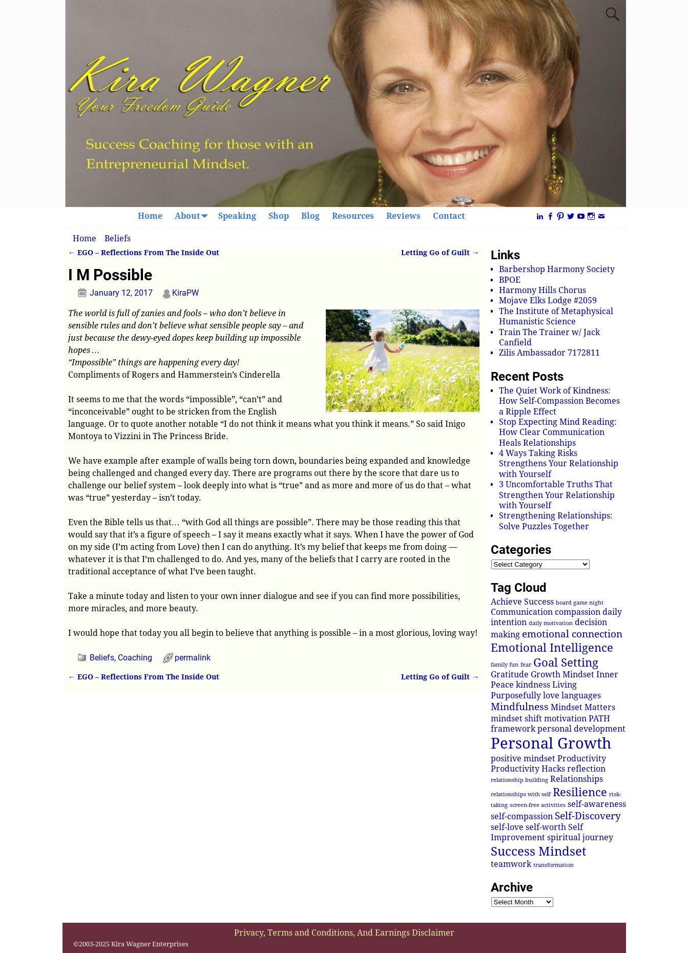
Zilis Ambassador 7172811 (549, 353)
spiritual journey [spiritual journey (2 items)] (580, 837)
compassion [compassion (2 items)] (577, 612)
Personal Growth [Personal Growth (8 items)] (551, 743)
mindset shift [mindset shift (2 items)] (516, 718)
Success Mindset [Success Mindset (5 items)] (538, 851)
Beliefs (118, 238)
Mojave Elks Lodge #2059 (548, 300)
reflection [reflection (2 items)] (586, 769)
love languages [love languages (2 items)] (572, 695)
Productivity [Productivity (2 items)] (581, 758)
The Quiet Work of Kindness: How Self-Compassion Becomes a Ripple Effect (559, 401)
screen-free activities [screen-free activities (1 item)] (538, 805)
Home (150, 216)
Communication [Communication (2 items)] (522, 612)
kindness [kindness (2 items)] (533, 685)
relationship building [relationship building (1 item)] (519, 780)
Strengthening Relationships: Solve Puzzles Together (556, 521)
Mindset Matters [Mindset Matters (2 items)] (583, 707)
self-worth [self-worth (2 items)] (546, 827)
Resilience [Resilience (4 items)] (580, 792)
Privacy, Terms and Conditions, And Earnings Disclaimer (344, 933)
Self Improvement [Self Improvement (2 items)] (537, 832)
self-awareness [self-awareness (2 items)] (597, 804)
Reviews (403, 216)
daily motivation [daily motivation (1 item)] (551, 623)
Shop (278, 216)
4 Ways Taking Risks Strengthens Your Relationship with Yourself (558, 463)
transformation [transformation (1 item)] (553, 865)
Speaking (237, 216)
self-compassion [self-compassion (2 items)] (522, 816)
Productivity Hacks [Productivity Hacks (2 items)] (528, 769)
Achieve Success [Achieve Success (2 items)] (522, 602)
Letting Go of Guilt (440, 252)
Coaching (135, 657)
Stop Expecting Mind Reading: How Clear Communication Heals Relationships (558, 432)
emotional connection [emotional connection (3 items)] (572, 634)
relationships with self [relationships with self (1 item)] (521, 794)
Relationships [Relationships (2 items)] (576, 779)
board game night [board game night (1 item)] (579, 602)
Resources (353, 216)
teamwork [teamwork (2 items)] (511, 864)
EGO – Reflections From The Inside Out (143, 252)
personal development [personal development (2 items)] (581, 729)
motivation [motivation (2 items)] (565, 718)
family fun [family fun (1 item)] (504, 664)
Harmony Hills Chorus (542, 290)
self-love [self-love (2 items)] (507, 827)
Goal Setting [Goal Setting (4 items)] (565, 662)
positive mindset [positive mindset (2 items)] (523, 758)
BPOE (509, 280)
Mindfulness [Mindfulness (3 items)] (520, 707)
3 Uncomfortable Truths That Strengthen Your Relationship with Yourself (557, 495)
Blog (310, 216)
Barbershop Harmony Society (557, 269)
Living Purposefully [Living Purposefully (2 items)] (534, 690)
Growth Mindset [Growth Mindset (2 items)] (562, 674)
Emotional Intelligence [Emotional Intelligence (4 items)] (552, 647)
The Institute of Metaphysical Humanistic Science (556, 316)
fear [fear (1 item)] (525, 664)
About (193, 216)
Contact (449, 216)
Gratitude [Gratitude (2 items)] (510, 674)
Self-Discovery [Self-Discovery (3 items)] (588, 816)
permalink (193, 657)
